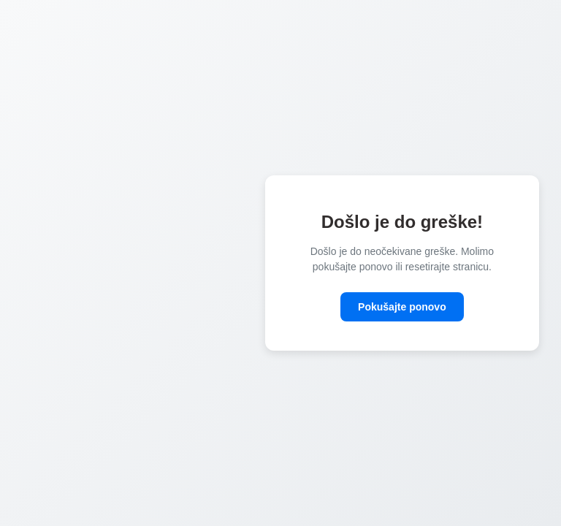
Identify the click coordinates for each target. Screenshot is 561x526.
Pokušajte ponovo (402, 307)
